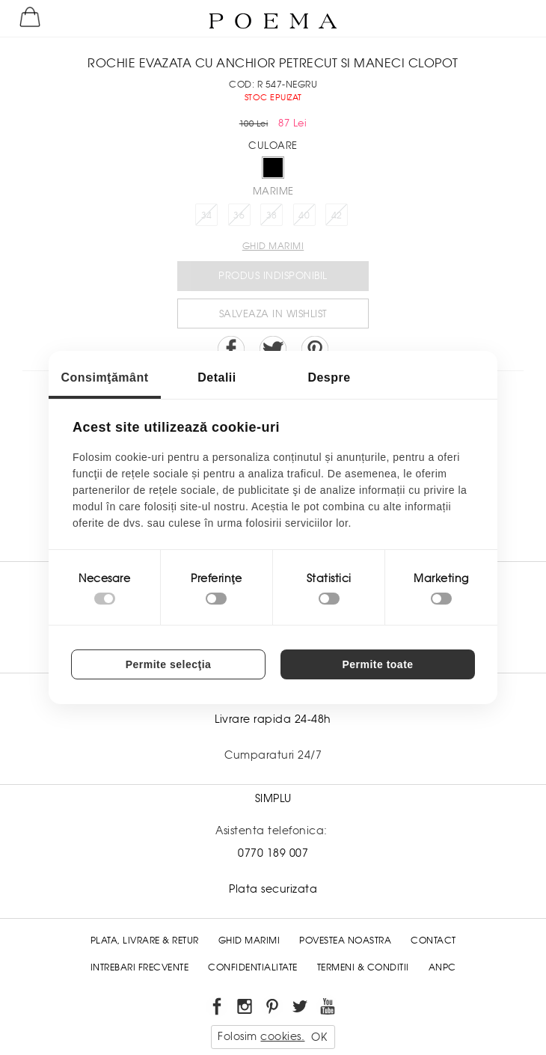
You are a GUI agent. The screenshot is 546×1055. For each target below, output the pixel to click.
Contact (433, 940)
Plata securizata (273, 889)
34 (206, 215)
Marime (273, 191)
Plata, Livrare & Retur (145, 940)
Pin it (314, 349)
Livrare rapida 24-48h (273, 719)
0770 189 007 (273, 853)
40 (304, 215)
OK (319, 1037)
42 (337, 215)
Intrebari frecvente (140, 967)
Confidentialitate (253, 967)
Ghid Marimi (249, 940)
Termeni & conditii (363, 967)
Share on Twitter (273, 349)
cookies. (282, 1036)
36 (239, 215)
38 (271, 215)
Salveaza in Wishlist (273, 313)
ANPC (442, 967)
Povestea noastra (345, 940)
